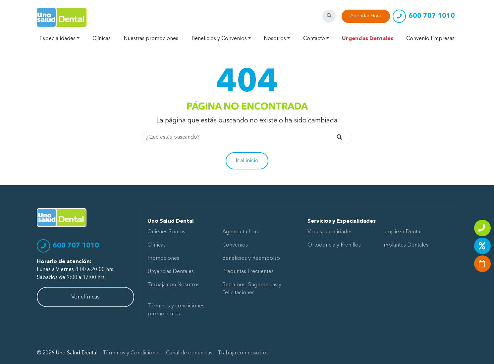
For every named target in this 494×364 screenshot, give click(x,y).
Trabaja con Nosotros (173, 285)
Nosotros (275, 38)
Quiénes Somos (166, 232)
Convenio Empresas (430, 38)
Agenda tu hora (240, 232)
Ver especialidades (330, 232)
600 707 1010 (432, 16)
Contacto (314, 38)
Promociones (163, 258)
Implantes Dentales (405, 245)
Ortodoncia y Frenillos (334, 245)
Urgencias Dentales (367, 38)
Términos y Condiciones (132, 353)
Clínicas (101, 38)
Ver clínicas (85, 297)
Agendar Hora (365, 16)
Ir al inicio (247, 160)
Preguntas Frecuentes (248, 271)
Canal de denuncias (189, 353)
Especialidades (57, 38)
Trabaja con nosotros (243, 353)
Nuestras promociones (151, 38)
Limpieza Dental (401, 232)
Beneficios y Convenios (219, 38)
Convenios (235, 245)
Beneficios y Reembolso (251, 258)
